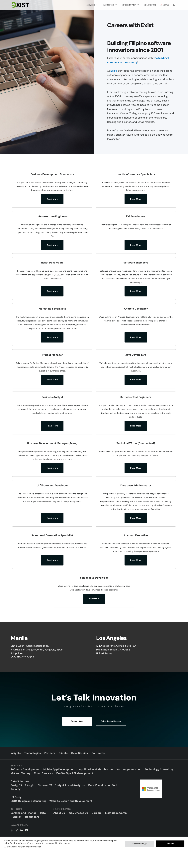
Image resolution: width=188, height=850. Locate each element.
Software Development (25, 769)
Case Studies (79, 753)
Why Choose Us (78, 813)
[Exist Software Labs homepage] (20, 5)
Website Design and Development (70, 801)
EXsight (30, 785)
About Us (59, 813)
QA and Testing (20, 773)
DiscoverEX (45, 785)
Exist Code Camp (116, 813)
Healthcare (32, 816)
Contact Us (98, 753)
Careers (97, 813)
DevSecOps (63, 773)
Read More (52, 199)
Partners (49, 753)
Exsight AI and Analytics (70, 785)
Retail (43, 813)
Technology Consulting (159, 769)
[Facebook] (12, 830)
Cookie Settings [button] (140, 843)
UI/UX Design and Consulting (29, 801)
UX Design (17, 797)
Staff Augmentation (128, 769)
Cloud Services (43, 773)
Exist (113, 70)
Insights (16, 753)
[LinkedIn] (21, 830)
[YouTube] (26, 830)
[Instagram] (16, 830)
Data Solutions (20, 781)
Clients (63, 753)
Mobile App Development (59, 769)
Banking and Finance (24, 813)
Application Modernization (96, 769)
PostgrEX (16, 785)
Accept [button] (170, 843)
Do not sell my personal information (24, 846)
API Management (82, 773)
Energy (17, 816)
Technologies (32, 753)
